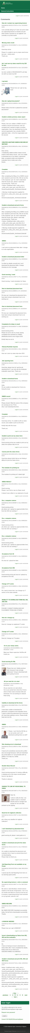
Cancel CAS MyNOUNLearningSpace (12, 1019)
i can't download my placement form (13, 828)
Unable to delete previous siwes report (13, 117)
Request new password (8, 1012)
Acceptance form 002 (8, 568)
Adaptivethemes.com (21, 1031)
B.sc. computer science (9, 500)
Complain (5, 169)
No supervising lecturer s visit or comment (15, 882)
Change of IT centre (8, 584)
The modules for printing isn (10, 467)
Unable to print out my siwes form (12, 436)
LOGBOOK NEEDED (8, 921)
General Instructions (7, 11)
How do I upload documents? (11, 101)
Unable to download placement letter (13, 256)
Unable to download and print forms (13, 205)
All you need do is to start (12, 681)
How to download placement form (12, 288)
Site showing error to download (11, 744)
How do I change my (8, 617)
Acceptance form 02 (8, 554)
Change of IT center (8, 631)
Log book (5, 81)
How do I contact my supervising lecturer (14, 23)
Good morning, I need (8, 274)
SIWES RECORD (7, 903)
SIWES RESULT (6, 481)
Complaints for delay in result (11, 324)
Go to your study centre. (11, 645)
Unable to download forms (10, 378)
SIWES (4, 241)
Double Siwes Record (8, 765)
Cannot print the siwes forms (10, 451)
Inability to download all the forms (12, 703)
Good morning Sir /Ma (8, 661)
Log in (17, 15)
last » (15, 997)
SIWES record (6, 396)
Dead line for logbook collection (11, 812)
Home (3, 8)
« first (14, 993)
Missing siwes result (8, 42)
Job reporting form (7, 360)
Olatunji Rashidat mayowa (10, 346)
